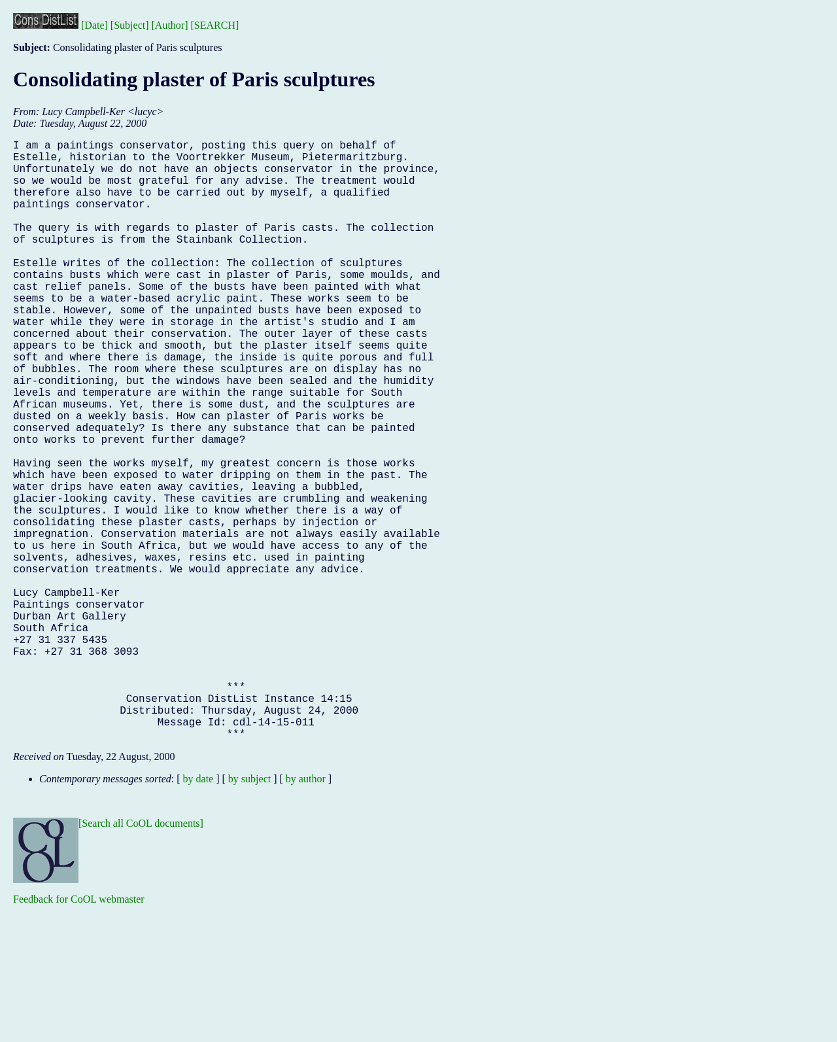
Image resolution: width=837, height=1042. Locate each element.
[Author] (170, 25)
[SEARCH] (215, 25)
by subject (249, 912)
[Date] (94, 25)
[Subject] (130, 25)
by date (198, 912)
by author (306, 912)
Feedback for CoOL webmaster (79, 1032)
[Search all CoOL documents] (140, 956)
